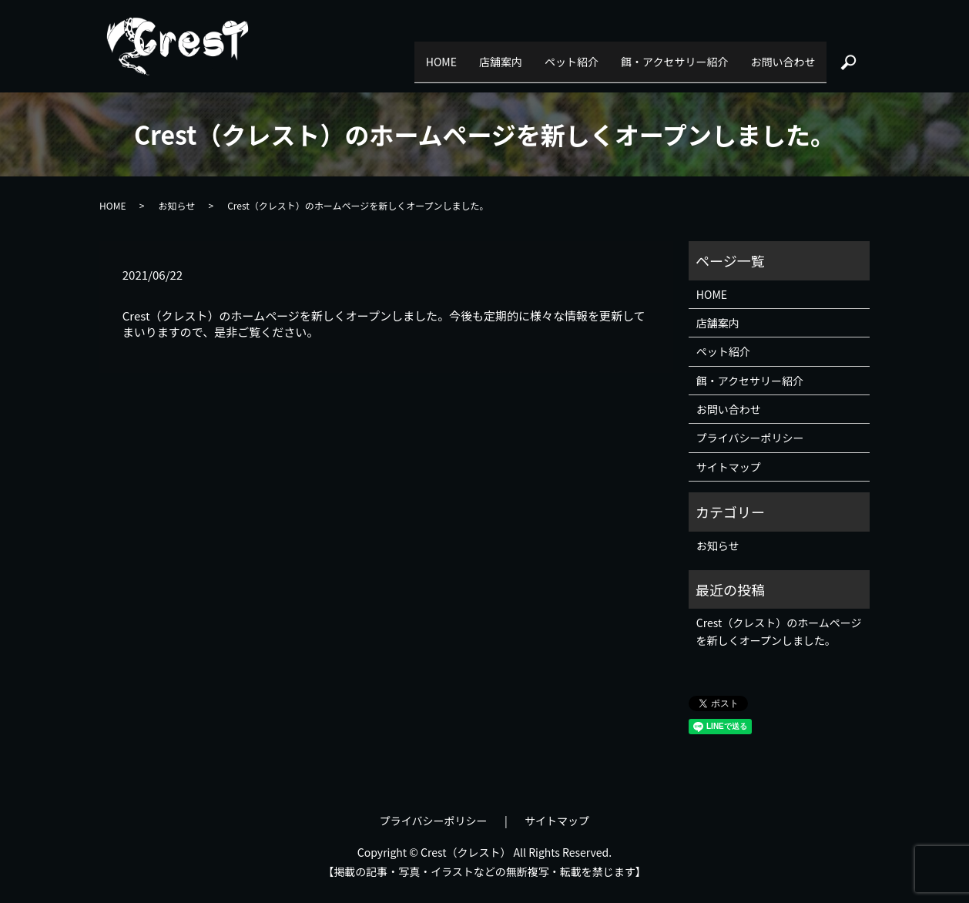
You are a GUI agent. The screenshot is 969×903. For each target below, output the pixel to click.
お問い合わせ (772, 54)
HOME (347, 54)
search (848, 55)
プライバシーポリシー (750, 437)
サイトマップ (728, 467)
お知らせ (176, 205)
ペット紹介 (520, 54)
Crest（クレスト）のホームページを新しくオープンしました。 (779, 631)
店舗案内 (428, 54)
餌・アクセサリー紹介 (643, 54)
